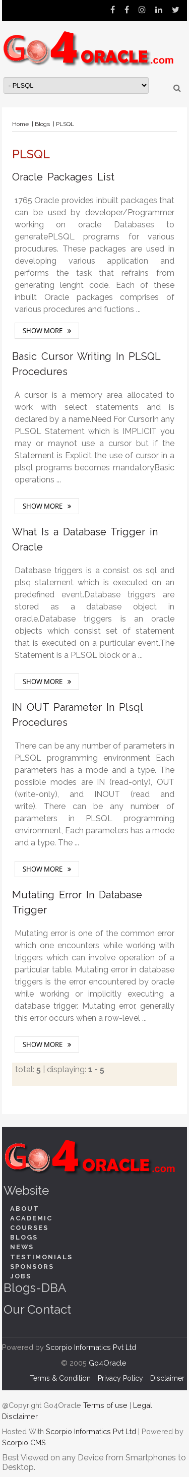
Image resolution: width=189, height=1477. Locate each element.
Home (20, 124)
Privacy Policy (120, 1378)
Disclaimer (167, 1378)
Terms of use (105, 1405)
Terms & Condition (60, 1378)
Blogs (42, 124)
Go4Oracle (108, 1363)
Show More (42, 330)
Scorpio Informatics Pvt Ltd (91, 1347)
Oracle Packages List (63, 177)
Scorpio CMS (24, 1442)
